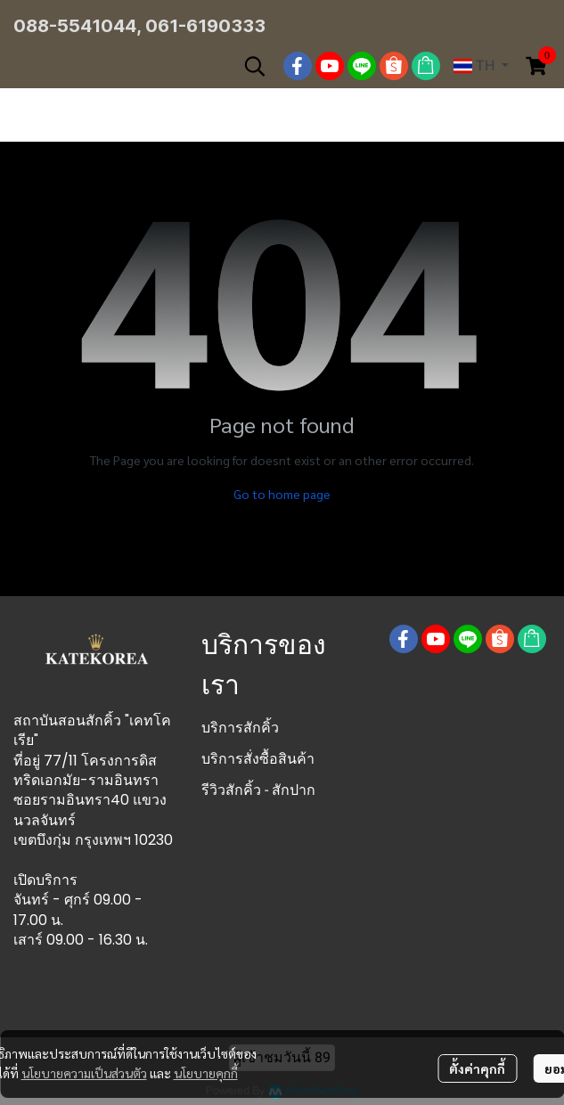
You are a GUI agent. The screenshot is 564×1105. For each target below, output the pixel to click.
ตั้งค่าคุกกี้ (477, 1068)
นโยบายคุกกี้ (206, 1073)
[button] (255, 66)
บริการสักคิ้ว (240, 727)
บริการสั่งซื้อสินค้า (258, 758)
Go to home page (282, 494)
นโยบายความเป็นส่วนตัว (84, 1073)
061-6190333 (205, 26)
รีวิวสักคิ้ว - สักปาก (258, 790)
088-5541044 (74, 26)
